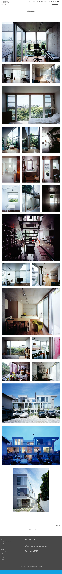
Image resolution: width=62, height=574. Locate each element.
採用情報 (3, 559)
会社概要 (3, 543)
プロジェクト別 (55, 4)
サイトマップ (3, 561)
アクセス (3, 555)
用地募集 (3, 557)
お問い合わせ (3, 553)
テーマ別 (60, 4)
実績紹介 (46, 1)
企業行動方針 (40, 566)
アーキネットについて (52, 1)
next (59, 525)
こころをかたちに (4, 551)
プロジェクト (3, 545)
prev (57, 525)
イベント (3, 547)
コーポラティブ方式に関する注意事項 (32, 566)
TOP (2, 539)
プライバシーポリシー (23, 566)
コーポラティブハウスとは (30, 1)
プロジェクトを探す (40, 1)
